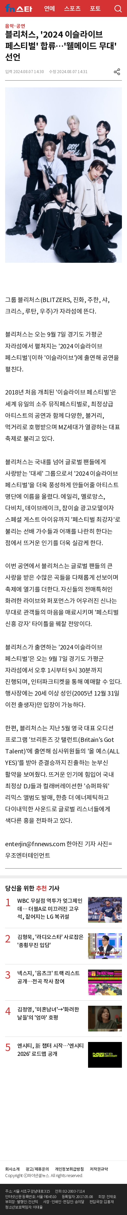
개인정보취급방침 (69, 1169)
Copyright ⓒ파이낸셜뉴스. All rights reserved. (44, 1175)
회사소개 (12, 1169)
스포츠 (72, 9)
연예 (49, 9)
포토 (95, 9)
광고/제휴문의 (37, 1169)
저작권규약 (99, 1169)
